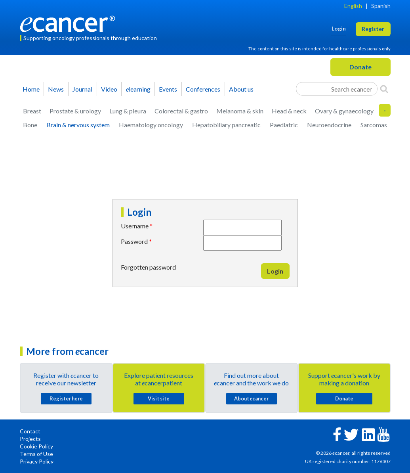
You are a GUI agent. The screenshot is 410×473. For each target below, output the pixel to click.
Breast (32, 111)
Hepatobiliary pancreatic (226, 124)
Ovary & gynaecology (344, 111)
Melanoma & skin (239, 111)
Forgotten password (148, 267)
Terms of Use (36, 453)
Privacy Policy (36, 461)
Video (109, 89)
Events (168, 89)
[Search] (384, 89)
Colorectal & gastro (181, 111)
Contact (30, 431)
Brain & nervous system (78, 124)
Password (134, 241)
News (56, 89)
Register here (66, 398)
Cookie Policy (36, 446)
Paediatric (284, 124)
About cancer (251, 398)
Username (135, 226)
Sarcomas (373, 124)
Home (31, 89)
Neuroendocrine (329, 124)
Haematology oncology (151, 124)
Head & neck (289, 111)
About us (241, 89)
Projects (30, 438)
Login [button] (339, 28)
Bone (30, 124)
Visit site (159, 398)
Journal (82, 89)
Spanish (381, 5)
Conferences (203, 89)
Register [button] (373, 28)
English (353, 5)
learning (138, 89)
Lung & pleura (127, 111)
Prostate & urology (75, 111)
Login (275, 271)
